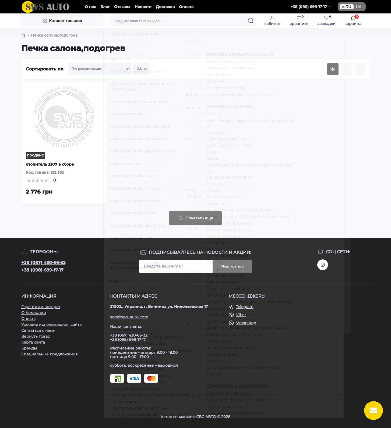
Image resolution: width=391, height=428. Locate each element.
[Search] (251, 21)
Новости (143, 7)
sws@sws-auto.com (129, 317)
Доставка (165, 7)
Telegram (244, 307)
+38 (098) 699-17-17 (42, 270)
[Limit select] (141, 69)
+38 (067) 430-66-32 (43, 262)
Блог (105, 7)
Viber (241, 315)
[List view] (346, 69)
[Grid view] (333, 69)
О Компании (33, 313)
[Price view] (359, 69)
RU (346, 7)
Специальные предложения (49, 354)
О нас (90, 7)
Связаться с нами (38, 330)
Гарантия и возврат (40, 307)
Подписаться (232, 266)
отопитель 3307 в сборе (50, 164)
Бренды (29, 348)
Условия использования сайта (51, 324)
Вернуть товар (35, 336)
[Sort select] (99, 69)
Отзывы (122, 7)
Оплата (186, 7)
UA (358, 7)
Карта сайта (33, 342)
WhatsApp (246, 323)
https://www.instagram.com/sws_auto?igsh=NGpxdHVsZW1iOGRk (323, 265)
